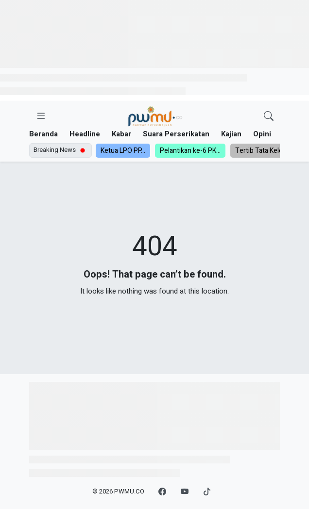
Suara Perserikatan (176, 134)
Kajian (231, 134)
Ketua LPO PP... (123, 151)
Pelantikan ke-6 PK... (190, 151)
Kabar (121, 134)
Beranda (43, 134)
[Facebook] (162, 492)
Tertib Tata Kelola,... (264, 151)
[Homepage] (155, 117)
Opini (262, 134)
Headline (84, 134)
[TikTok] (207, 492)
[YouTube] (184, 492)
